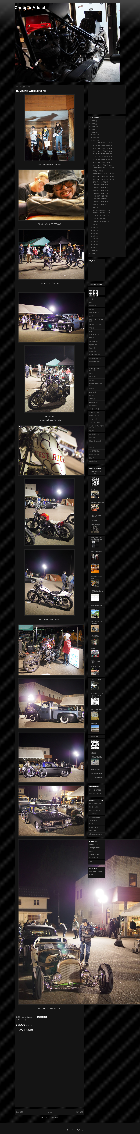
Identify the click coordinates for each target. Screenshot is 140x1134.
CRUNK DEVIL (94, 844)
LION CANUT (93, 858)
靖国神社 (92, 461)
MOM (93, 648)
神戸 (90, 448)
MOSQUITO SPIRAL (96, 871)
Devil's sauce (93, 824)
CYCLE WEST (94, 827)
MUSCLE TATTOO (95, 790)
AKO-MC (94, 521)
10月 (95, 140)
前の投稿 (79, 1112)
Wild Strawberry (96, 551)
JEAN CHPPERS (94, 817)
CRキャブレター (94, 324)
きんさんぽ (92, 412)
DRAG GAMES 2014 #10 (101, 218)
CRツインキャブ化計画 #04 (102, 151)
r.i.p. (90, 380)
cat (90, 316)
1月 (94, 247)
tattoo (91, 388)
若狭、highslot (94, 441)
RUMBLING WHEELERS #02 (102, 159)
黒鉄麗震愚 (92, 434)
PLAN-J (94, 609)
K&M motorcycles (94, 810)
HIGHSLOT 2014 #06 (100, 190)
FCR (90, 338)
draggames (92, 334)
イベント (23, 1020)
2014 (93, 132)
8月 (94, 228)
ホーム (49, 1112)
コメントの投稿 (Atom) (51, 1117)
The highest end (94, 848)
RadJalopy (95, 490)
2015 (93, 129)
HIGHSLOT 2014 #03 (100, 199)
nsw (90, 373)
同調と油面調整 (98, 171)
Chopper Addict (30, 7)
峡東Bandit (95, 564)
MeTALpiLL (93, 875)
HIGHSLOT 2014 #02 (100, 201)
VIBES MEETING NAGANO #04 (103, 168)
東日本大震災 (93, 454)
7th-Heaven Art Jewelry (96, 622)
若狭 (90, 437)
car (90, 309)
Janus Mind (93, 820)
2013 (93, 251)
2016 (93, 126)
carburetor (92, 312)
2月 (94, 244)
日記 (90, 458)
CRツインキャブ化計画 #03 (102, 157)
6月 (94, 233)
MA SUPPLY (95, 736)
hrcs (90, 351)
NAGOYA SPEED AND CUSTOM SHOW (97, 695)
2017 (93, 124)
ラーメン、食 (93, 422)
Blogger (81, 1130)
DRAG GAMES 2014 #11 (101, 215)
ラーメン (92, 419)
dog (90, 328)
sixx (90, 861)
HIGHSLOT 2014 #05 (100, 193)
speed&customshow (95, 383)
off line (91, 377)
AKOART (94, 477)
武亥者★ (94, 724)
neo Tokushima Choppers (96, 710)
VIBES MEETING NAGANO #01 (103, 179)
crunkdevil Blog (96, 605)
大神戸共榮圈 (95, 525)
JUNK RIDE (93, 814)
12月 (95, 134)
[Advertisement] (49, 1093)
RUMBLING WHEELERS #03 (102, 154)
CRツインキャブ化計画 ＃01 (102, 182)
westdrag (92, 402)
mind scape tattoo (95, 793)
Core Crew (92, 830)
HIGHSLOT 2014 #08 (100, 185)
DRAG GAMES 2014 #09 (101, 221)
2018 (93, 121)
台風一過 (96, 207)
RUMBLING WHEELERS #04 (102, 148)
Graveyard (95, 740)
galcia (91, 851)
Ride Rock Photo (97, 667)
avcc (90, 302)
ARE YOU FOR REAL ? (96, 680)
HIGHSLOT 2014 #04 (100, 196)
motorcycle (92, 361)
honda (91, 348)
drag (90, 331)
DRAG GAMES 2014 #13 (101, 210)
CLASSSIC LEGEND (96, 319)
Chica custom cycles (95, 834)
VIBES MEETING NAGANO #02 (103, 176)
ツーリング (92, 415)
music (91, 365)
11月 (95, 137)
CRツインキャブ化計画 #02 (102, 165)
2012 (93, 253)
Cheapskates (95, 769)
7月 (94, 230)
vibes (91, 399)
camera (91, 306)
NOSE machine (94, 807)
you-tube (92, 405)
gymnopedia (93, 341)
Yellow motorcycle (95, 804)
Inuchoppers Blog (97, 502)
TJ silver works (94, 854)
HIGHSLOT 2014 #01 (100, 204)
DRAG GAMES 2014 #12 (101, 213)
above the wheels (97, 773)
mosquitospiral (94, 358)
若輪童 (93, 753)
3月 (94, 242)
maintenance (93, 355)
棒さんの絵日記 (96, 757)
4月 (94, 239)
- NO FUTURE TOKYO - (96, 516)
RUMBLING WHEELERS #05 (102, 145)
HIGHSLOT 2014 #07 (100, 188)
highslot (91, 345)
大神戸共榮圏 (93, 451)
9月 (94, 225)
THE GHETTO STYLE (96, 472)
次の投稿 (19, 1112)
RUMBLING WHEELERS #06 (102, 143)
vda (90, 395)
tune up (91, 392)
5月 (94, 236)
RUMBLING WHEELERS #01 (102, 162)
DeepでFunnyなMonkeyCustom (96, 538)
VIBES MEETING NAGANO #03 (103, 173)
